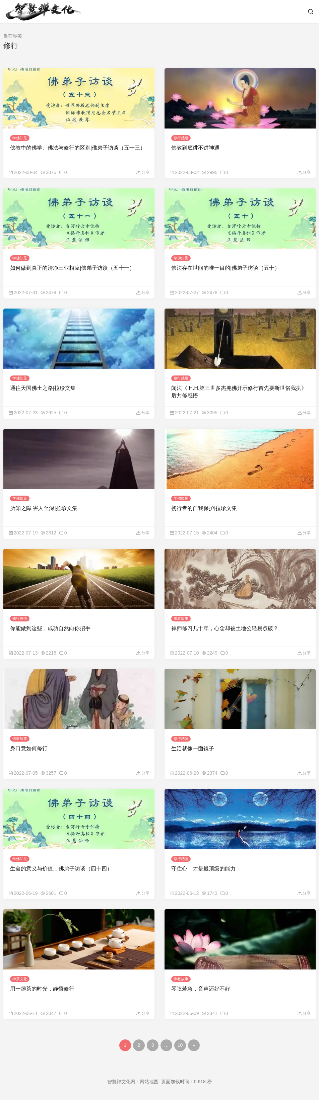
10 (180, 1045)
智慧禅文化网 (121, 1081)
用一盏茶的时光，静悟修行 (42, 989)
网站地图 (149, 1081)
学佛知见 (19, 138)
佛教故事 (181, 618)
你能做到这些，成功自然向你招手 (50, 628)
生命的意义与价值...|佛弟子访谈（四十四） (61, 868)
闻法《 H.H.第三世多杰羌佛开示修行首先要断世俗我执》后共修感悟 (239, 391)
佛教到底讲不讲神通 (195, 148)
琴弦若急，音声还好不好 (200, 989)
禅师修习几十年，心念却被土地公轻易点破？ (224, 628)
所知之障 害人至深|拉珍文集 (43, 508)
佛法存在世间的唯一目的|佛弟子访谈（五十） (225, 268)
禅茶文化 (19, 979)
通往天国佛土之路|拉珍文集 (43, 388)
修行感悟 (181, 138)
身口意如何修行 (29, 748)
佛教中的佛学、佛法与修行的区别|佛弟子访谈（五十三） (77, 148)
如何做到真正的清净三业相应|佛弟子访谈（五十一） (72, 268)
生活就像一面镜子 (192, 748)
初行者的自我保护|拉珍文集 (204, 508)
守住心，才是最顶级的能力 (203, 868)
